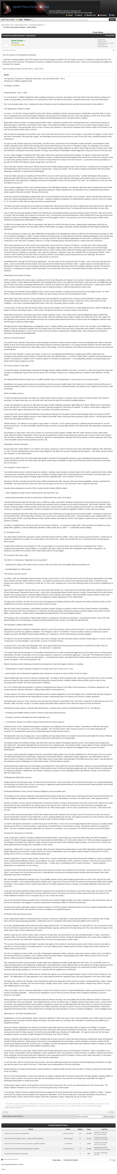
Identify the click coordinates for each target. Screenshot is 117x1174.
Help (112, 15)
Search (79, 15)
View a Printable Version (11, 1159)
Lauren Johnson (68, 1133)
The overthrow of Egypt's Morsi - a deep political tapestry (23, 1138)
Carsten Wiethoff (105, 1149)
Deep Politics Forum (7, 25)
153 (80, 1133)
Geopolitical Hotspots (36, 25)
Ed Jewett (68, 1143)
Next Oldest (7, 1116)
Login (20, 19)
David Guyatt (68, 1138)
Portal (70, 15)
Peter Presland (68, 1149)
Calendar (103, 15)
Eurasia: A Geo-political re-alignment (16, 1133)
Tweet (3, 1169)
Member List (91, 15)
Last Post (96, 1134)
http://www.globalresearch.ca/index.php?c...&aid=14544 (23, 69)
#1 (113, 50)
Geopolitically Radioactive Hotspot (16, 1154)
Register (27, 19)
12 (80, 1149)
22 (80, 1138)
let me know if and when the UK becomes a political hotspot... (25, 1143)
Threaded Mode (110, 35)
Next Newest (17, 1116)
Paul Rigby (103, 1134)
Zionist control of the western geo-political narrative (21, 1149)
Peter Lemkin (104, 1139)
